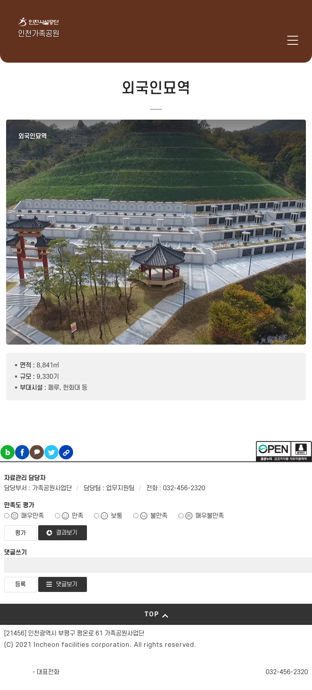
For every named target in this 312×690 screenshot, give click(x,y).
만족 (77, 516)
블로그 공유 (7, 452)
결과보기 (66, 532)
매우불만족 (209, 516)
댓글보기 (66, 584)
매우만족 (32, 516)
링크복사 (66, 452)
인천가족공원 (38, 34)
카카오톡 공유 (37, 452)
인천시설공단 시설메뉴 (259, 40)
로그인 (280, 40)
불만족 (158, 516)
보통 (116, 516)
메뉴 (292, 40)
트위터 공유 (51, 452)
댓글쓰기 (15, 552)
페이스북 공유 (22, 452)
